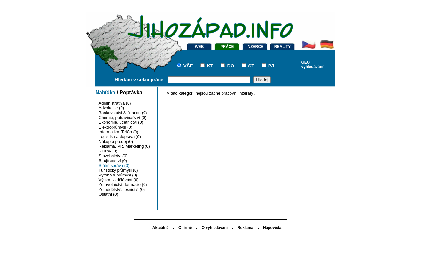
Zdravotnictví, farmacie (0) (123, 184)
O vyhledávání (215, 227)
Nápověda (272, 227)
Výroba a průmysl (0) (118, 175)
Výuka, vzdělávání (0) (119, 179)
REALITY (282, 46)
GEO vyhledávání (312, 64)
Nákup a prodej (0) (116, 141)
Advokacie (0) (111, 107)
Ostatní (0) (108, 194)
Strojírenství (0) (113, 160)
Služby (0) (108, 151)
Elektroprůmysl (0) (115, 127)
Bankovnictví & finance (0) (123, 112)
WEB (199, 46)
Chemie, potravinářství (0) (123, 117)
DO (230, 65)
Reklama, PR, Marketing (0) (124, 146)
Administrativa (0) (115, 103)
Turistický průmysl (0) (118, 170)
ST (251, 65)
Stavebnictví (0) (113, 155)
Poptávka (131, 92)
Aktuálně (160, 227)
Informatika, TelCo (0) (118, 131)
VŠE (188, 65)
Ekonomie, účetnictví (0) (121, 122)
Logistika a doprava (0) (120, 136)
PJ (271, 65)
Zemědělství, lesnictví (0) (122, 189)
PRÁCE (227, 46)
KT (210, 65)
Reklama (245, 227)
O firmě (185, 227)
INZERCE (254, 46)
